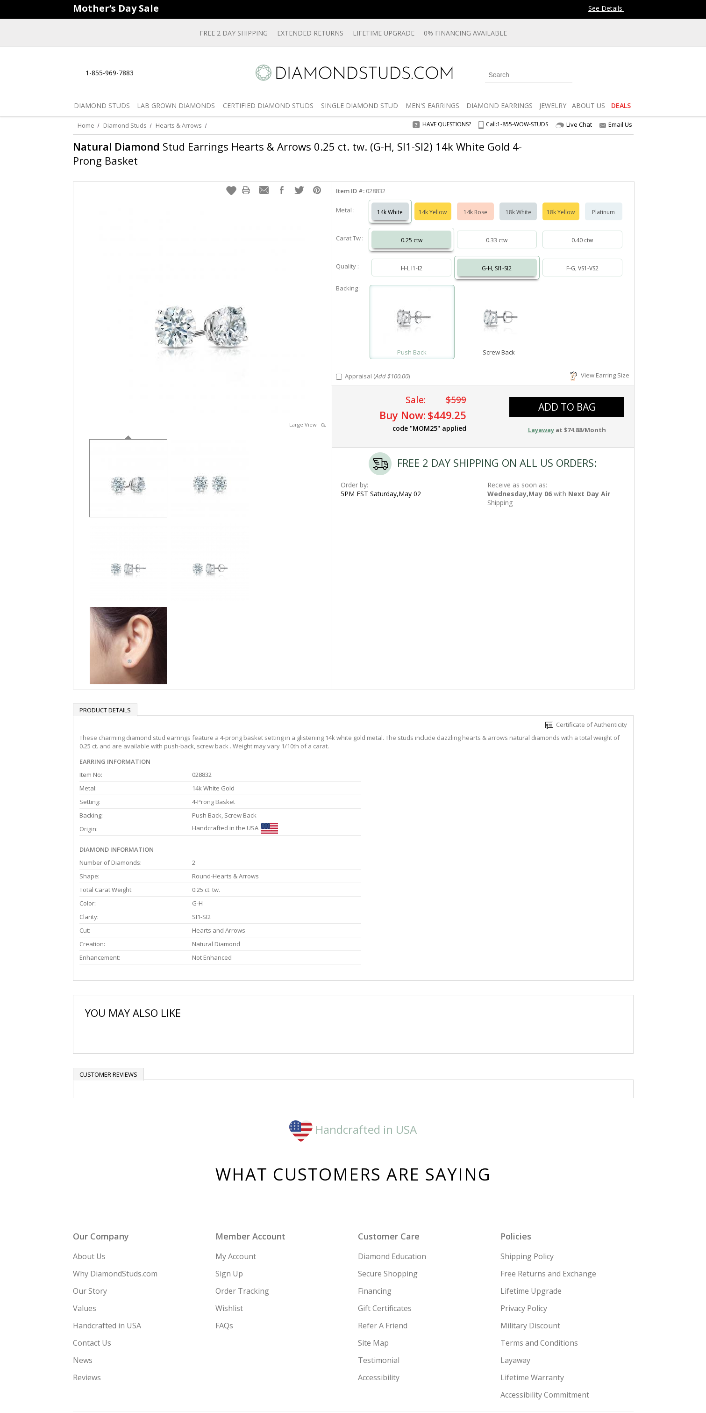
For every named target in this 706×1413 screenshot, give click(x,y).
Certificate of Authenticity (586, 715)
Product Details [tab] (105, 700)
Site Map (373, 1246)
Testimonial (378, 1263)
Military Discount (530, 1229)
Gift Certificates (385, 1211)
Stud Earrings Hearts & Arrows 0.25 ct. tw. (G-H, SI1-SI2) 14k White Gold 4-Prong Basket (297, 153)
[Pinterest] (543, 1358)
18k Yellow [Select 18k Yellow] (561, 203)
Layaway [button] (541, 420)
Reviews (87, 1280)
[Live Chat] (149, 73)
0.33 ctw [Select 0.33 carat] (496, 231)
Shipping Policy (527, 1159)
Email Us (615, 124)
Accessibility (378, 1280)
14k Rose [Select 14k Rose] (475, 203)
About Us (89, 1159)
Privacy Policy (523, 1211)
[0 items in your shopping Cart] (627, 74)
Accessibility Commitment (544, 1298)
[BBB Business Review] (281, 1392)
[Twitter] (500, 1358)
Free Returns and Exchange (548, 1177)
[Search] (528, 74)
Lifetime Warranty (532, 1280)
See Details (611, 8)
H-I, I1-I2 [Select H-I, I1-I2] (411, 259)
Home (86, 125)
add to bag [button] (567, 397)
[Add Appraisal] (339, 367)
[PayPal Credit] (427, 1392)
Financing (375, 1194)
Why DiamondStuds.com (115, 1177)
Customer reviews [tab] (108, 977)
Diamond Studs (125, 125)
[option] (128, 468)
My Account (235, 1159)
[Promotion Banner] (116, 8)
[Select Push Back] (412, 308)
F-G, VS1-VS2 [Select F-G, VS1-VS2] (582, 259)
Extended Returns (310, 33)
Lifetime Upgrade (383, 33)
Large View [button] (307, 415)
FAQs (224, 1229)
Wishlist (229, 1211)
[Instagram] (475, 1358)
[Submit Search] (565, 74)
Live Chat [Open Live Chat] (574, 124)
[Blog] (568, 1358)
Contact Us (92, 1246)
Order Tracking (242, 1194)
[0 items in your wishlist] (605, 74)
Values (84, 1211)
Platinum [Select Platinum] (603, 203)
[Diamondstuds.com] (353, 72)
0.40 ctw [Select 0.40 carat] (582, 231)
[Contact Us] (170, 73)
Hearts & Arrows (179, 125)
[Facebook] (522, 1358)
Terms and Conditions (539, 1246)
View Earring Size (599, 366)
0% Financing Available (465, 33)
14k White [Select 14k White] (390, 203)
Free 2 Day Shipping (234, 33)
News (83, 1263)
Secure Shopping (388, 1177)
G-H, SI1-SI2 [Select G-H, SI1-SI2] (497, 259)
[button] (231, 181)
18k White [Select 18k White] (518, 203)
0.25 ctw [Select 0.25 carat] (411, 231)
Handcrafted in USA (353, 1032)
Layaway (515, 1263)
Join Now (391, 1355)
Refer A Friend (382, 1229)
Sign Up (229, 1177)
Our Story (90, 1194)
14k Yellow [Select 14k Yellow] (433, 203)
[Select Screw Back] (499, 308)
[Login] (585, 74)
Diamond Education (392, 1159)
